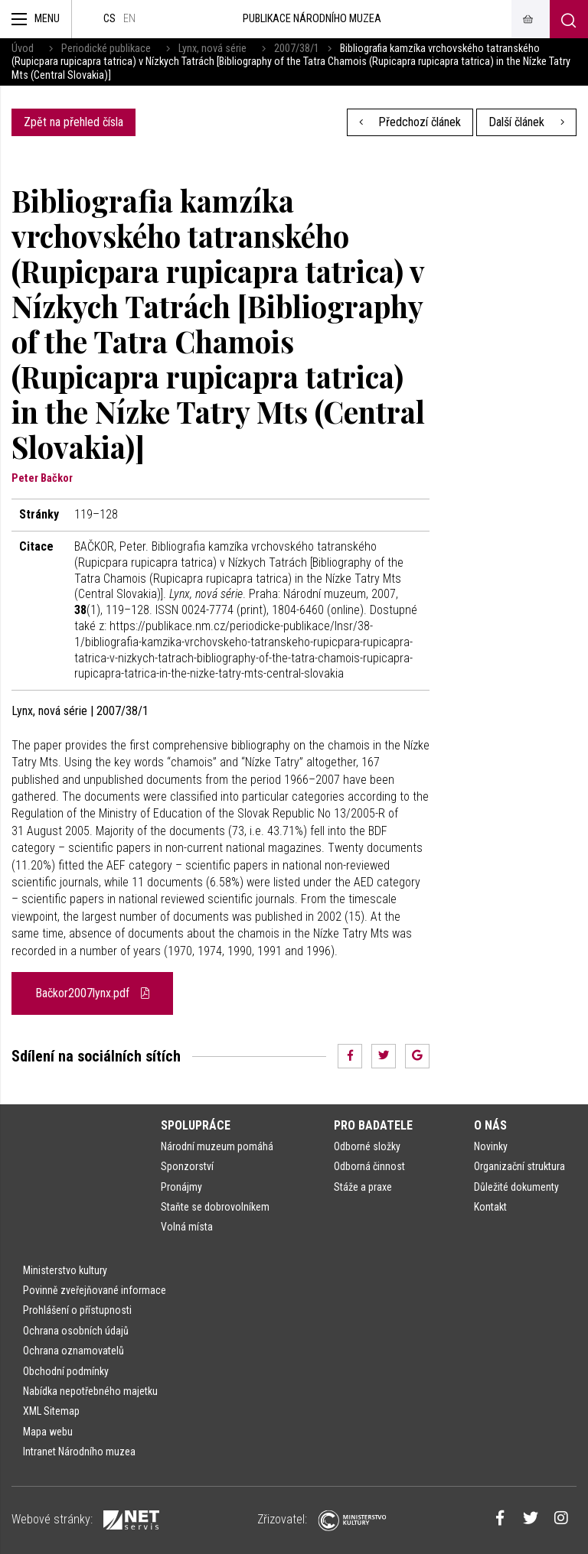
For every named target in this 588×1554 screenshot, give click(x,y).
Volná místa (187, 1227)
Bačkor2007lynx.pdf (92, 993)
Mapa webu (48, 1432)
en (129, 18)
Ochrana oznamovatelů (73, 1350)
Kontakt (490, 1207)
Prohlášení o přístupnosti (77, 1310)
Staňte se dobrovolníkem (215, 1207)
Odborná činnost (369, 1166)
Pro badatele (373, 1125)
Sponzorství (187, 1166)
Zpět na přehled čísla (73, 122)
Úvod (22, 48)
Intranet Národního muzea (79, 1451)
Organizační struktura (519, 1166)
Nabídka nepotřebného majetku (90, 1391)
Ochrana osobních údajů (76, 1331)
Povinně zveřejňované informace (94, 1290)
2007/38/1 (296, 48)
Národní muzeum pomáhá (217, 1146)
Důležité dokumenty (516, 1187)
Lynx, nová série (212, 48)
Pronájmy (181, 1187)
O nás (490, 1125)
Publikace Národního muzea (312, 18)
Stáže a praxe (363, 1187)
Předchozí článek (410, 122)
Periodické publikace (106, 48)
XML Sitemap (51, 1411)
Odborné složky (367, 1146)
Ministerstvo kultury (65, 1270)
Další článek (526, 122)
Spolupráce (195, 1125)
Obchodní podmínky (66, 1371)
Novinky (491, 1146)
